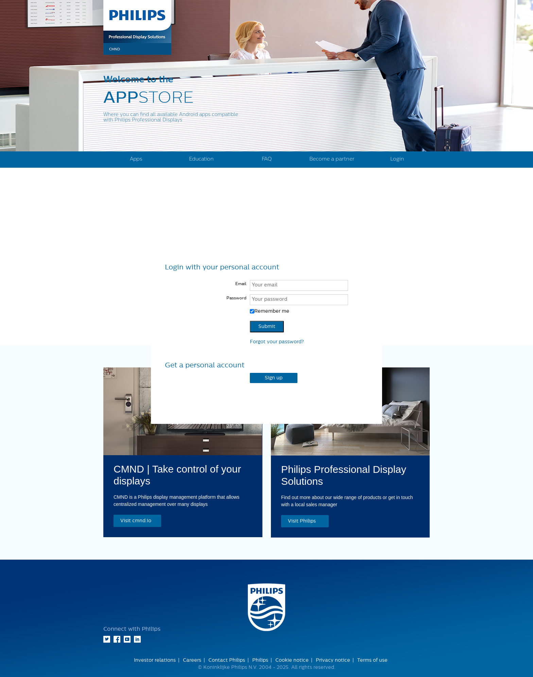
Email (240, 284)
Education (201, 159)
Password (236, 298)
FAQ (267, 159)
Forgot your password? (277, 342)
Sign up (273, 378)
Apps (136, 159)
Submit (266, 326)
